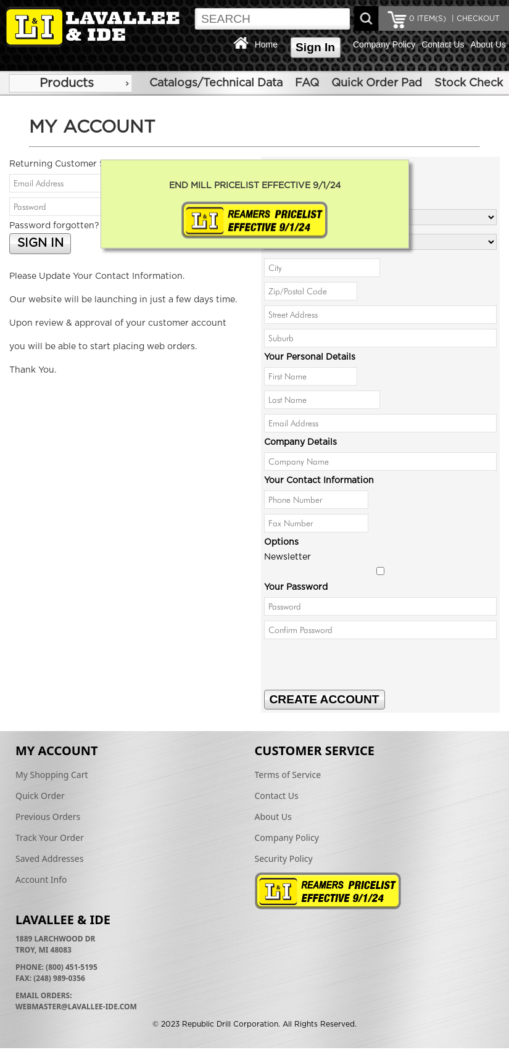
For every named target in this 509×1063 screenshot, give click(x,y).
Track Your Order (49, 837)
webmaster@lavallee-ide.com (76, 1006)
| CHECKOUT (474, 18)
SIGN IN (40, 243)
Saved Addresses (49, 858)
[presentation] (358, 666)
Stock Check (468, 83)
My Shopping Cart (51, 774)
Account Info (41, 879)
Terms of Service (288, 774)
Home (266, 44)
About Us (488, 44)
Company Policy (384, 44)
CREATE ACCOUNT (324, 699)
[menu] (70, 83)
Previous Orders (47, 816)
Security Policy (284, 858)
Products (66, 83)
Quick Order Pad (376, 83)
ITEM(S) (427, 18)
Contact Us (442, 44)
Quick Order (40, 795)
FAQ (307, 83)
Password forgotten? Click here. (77, 225)
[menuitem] (70, 83)
